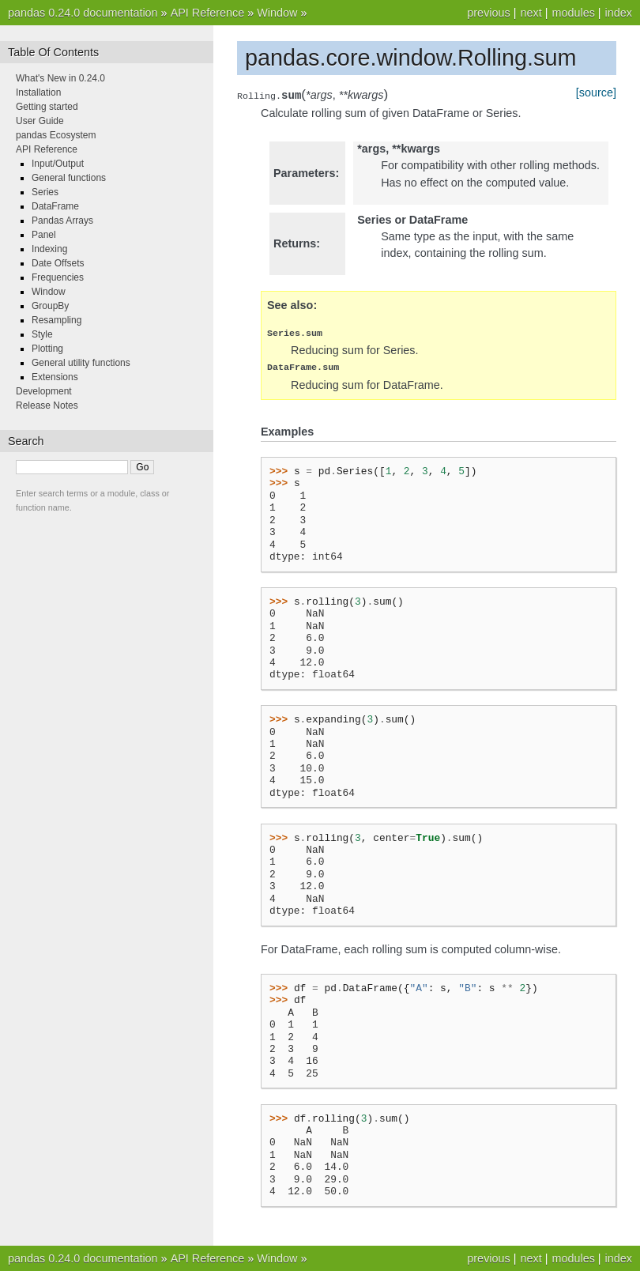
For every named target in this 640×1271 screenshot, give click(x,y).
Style (42, 334)
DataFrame (55, 206)
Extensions (55, 377)
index (618, 12)
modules (573, 12)
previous (488, 12)
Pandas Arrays (62, 220)
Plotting (47, 348)
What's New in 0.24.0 (60, 78)
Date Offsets (58, 263)
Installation (38, 92)
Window (277, 12)
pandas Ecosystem (56, 135)
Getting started (47, 106)
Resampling (56, 320)
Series (45, 192)
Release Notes (47, 405)
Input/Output (58, 163)
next (530, 12)
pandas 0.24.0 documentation (83, 12)
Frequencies (58, 277)
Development (44, 391)
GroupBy (50, 305)
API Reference (208, 12)
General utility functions (81, 362)
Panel (44, 234)
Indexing (49, 249)
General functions (69, 177)
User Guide (40, 120)
